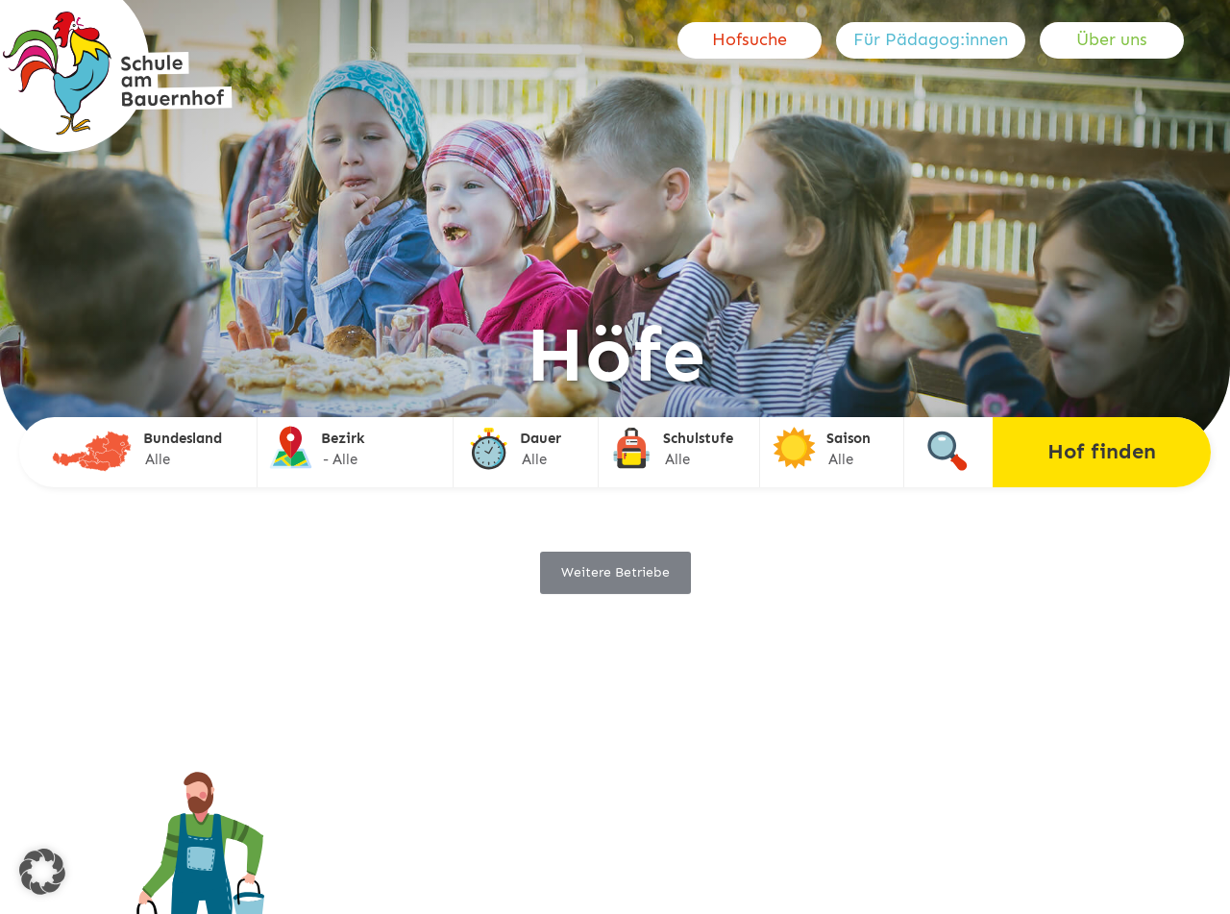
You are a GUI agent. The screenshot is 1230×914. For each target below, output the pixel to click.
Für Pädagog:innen (930, 39)
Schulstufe (698, 438)
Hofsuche (749, 39)
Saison (848, 438)
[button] (42, 871)
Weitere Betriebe (615, 572)
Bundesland (182, 438)
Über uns (1111, 39)
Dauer (540, 438)
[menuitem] (756, 40)
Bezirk (343, 438)
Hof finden (1101, 451)
